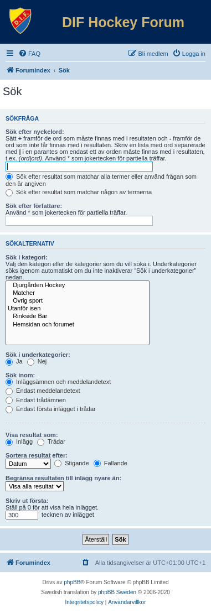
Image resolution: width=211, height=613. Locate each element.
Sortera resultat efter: (37, 455)
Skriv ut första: (27, 500)
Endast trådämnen (36, 400)
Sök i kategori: (27, 257)
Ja (14, 361)
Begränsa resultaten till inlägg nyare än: (63, 478)
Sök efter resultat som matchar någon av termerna (79, 192)
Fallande (110, 463)
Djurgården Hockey (77, 285)
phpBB (72, 582)
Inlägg (19, 441)
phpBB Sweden (117, 592)
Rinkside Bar (77, 316)
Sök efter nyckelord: (35, 131)
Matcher (77, 293)
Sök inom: (20, 375)
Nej (37, 361)
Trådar (51, 441)
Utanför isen (77, 309)
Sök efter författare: (34, 205)
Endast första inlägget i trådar (51, 409)
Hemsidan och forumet (77, 325)
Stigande (71, 463)
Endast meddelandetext (43, 390)
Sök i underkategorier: (38, 354)
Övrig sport (77, 301)
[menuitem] (29, 53)
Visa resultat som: (32, 435)
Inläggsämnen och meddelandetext (58, 381)
